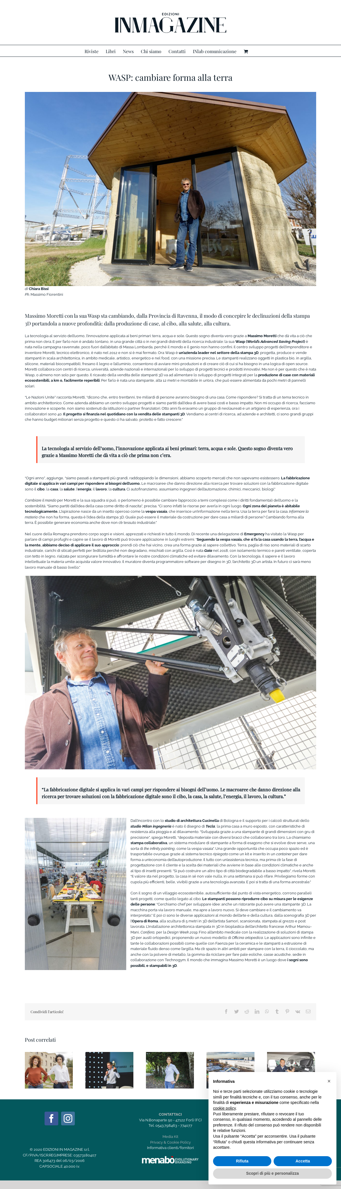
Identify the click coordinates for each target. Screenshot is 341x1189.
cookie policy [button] (224, 1108)
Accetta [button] (303, 1161)
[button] (329, 1081)
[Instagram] (68, 1118)
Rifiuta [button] (242, 1161)
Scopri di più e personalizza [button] (272, 1173)
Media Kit (170, 1136)
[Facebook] (51, 1118)
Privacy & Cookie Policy (170, 1142)
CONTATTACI (170, 1114)
